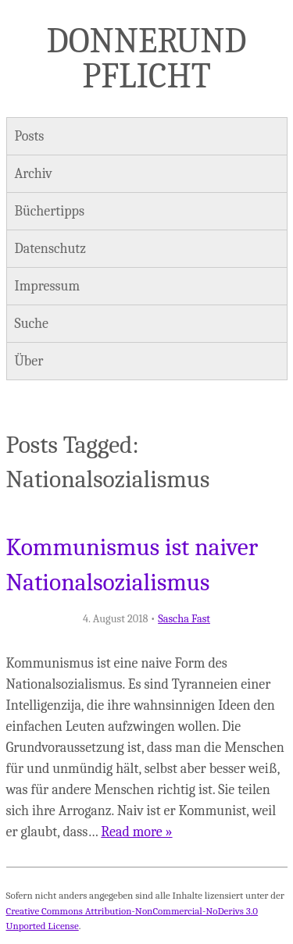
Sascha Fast (184, 618)
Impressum (47, 286)
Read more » (136, 832)
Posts (30, 136)
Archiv (33, 174)
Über (29, 361)
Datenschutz (50, 248)
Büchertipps (49, 211)
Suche (31, 323)
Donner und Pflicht (147, 58)
